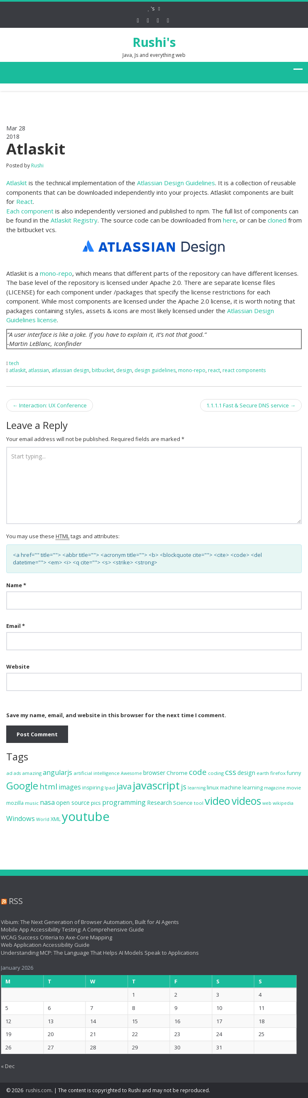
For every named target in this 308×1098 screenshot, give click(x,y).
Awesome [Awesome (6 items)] (131, 773)
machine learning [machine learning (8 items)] (241, 787)
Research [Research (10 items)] (159, 802)
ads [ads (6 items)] (17, 773)
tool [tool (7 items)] (198, 803)
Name (16, 585)
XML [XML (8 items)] (56, 819)
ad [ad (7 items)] (9, 773)
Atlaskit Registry (74, 220)
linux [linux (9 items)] (213, 787)
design (124, 370)
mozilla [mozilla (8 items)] (15, 802)
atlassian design (70, 370)
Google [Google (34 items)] (22, 785)
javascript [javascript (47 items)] (156, 785)
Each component (30, 211)
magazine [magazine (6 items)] (274, 788)
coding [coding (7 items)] (216, 773)
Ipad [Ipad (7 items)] (110, 787)
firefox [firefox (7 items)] (278, 773)
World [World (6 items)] (42, 819)
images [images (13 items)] (70, 787)
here (229, 220)
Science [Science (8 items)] (183, 802)
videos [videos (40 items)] (246, 801)
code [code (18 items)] (198, 772)
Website (17, 666)
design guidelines (155, 370)
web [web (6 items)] (266, 803)
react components (244, 370)
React (24, 201)
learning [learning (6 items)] (196, 788)
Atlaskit (16, 183)
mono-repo (56, 273)
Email (15, 626)
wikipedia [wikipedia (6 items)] (283, 803)
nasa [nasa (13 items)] (47, 802)
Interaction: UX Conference (49, 405)
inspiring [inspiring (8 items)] (92, 787)
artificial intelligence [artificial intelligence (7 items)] (96, 773)
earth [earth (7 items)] (263, 773)
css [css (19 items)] (230, 772)
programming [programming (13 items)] (124, 802)
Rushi (37, 165)
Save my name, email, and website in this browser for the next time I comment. (116, 715)
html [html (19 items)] (48, 786)
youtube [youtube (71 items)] (86, 816)
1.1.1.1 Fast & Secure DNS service (251, 405)
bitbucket (103, 370)
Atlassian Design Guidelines (176, 183)
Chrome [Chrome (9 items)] (177, 773)
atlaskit (17, 370)
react (214, 370)
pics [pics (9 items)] (96, 802)
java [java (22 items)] (124, 786)
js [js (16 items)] (183, 787)
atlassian (38, 370)
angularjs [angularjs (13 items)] (57, 772)
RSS (13, 901)
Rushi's (154, 42)
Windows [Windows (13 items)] (20, 818)
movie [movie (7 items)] (293, 787)
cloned (277, 220)
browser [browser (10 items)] (154, 773)
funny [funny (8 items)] (294, 773)
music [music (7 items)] (32, 803)
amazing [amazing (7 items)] (32, 773)
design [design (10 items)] (246, 773)
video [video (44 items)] (217, 801)
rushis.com (38, 1090)
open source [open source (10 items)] (73, 802)
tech (14, 363)
